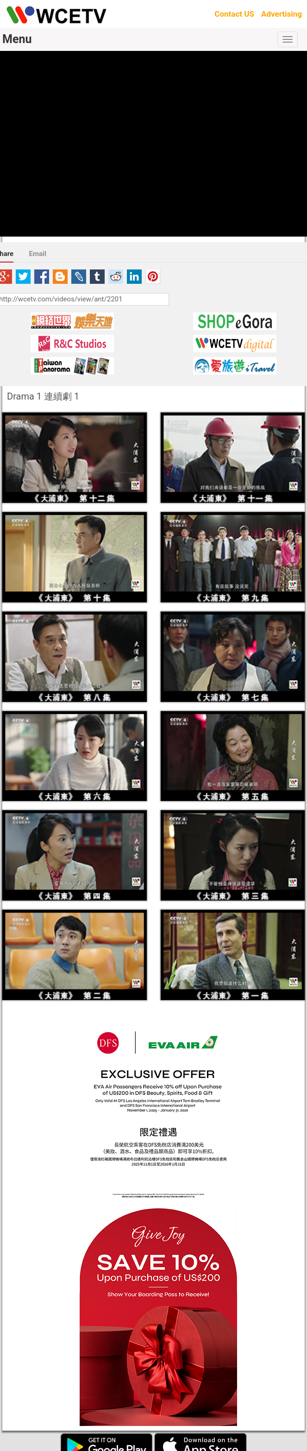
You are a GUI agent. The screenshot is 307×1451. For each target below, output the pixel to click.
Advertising (281, 14)
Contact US (234, 14)
